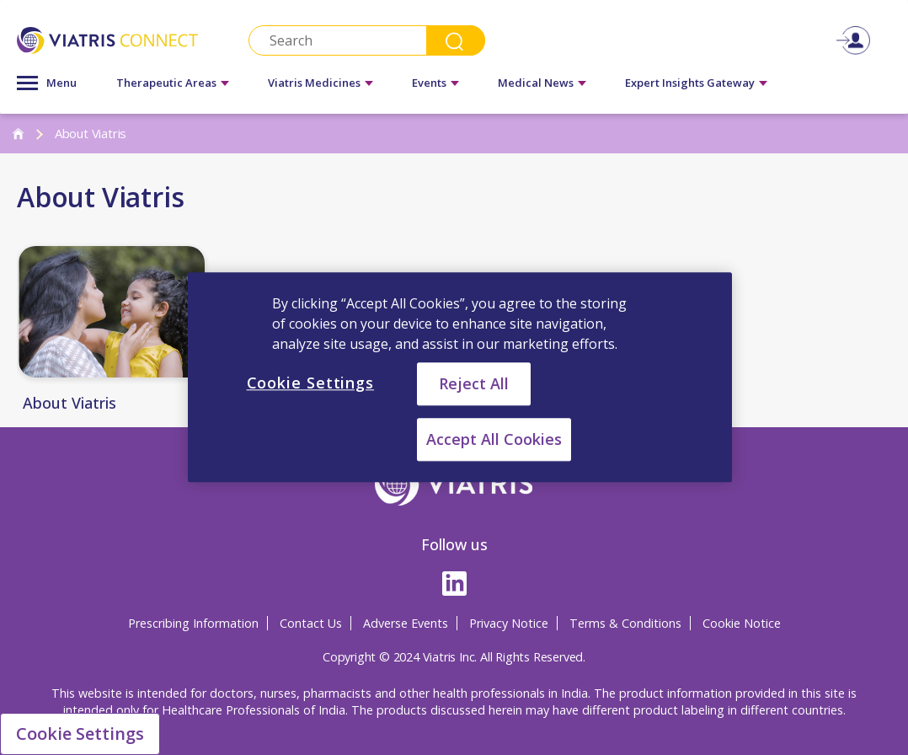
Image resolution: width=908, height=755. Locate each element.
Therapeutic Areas (166, 82)
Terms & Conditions (625, 623)
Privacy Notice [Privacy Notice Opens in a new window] (508, 623)
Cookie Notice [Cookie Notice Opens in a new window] (741, 623)
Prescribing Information (193, 623)
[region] (460, 377)
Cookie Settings (80, 733)
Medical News (536, 82)
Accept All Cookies (494, 440)
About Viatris (69, 403)
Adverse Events (405, 623)
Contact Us (311, 623)
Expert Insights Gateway (690, 82)
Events (429, 82)
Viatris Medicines (314, 82)
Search (455, 40)
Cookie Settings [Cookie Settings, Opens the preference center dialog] (311, 382)
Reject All (474, 383)
